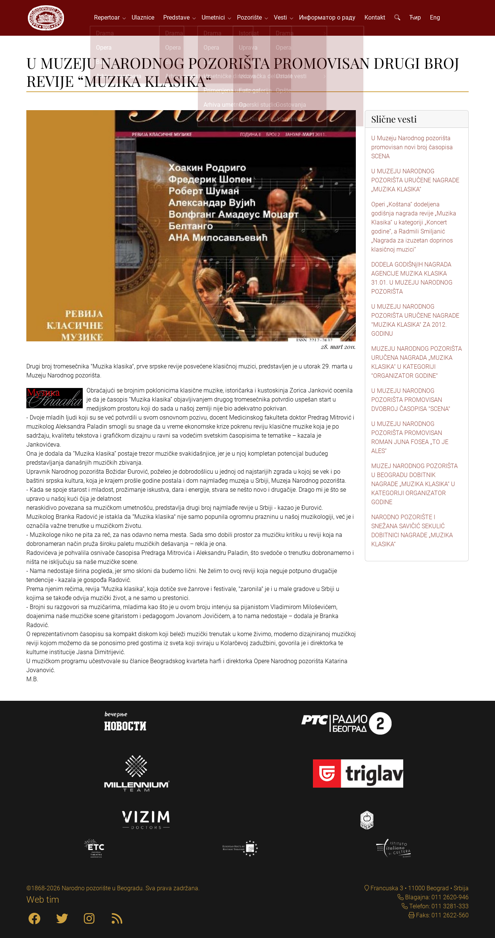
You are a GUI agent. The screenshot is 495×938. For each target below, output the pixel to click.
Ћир (416, 18)
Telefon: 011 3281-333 (438, 906)
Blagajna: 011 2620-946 (436, 897)
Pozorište (252, 18)
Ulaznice (144, 18)
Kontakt (376, 18)
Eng (436, 18)
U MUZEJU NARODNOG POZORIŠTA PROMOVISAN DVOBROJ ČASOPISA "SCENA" (410, 401)
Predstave (179, 18)
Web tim (42, 899)
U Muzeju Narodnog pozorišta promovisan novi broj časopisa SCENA (412, 149)
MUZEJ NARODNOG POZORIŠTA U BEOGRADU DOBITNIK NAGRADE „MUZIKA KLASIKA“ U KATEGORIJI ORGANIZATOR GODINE (414, 486)
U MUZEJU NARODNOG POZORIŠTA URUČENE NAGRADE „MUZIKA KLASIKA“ (415, 182)
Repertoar (109, 18)
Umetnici (216, 18)
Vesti (283, 18)
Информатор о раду (328, 18)
